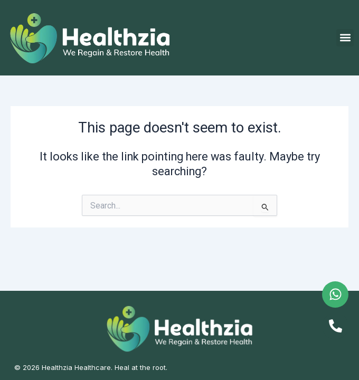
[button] (345, 37)
